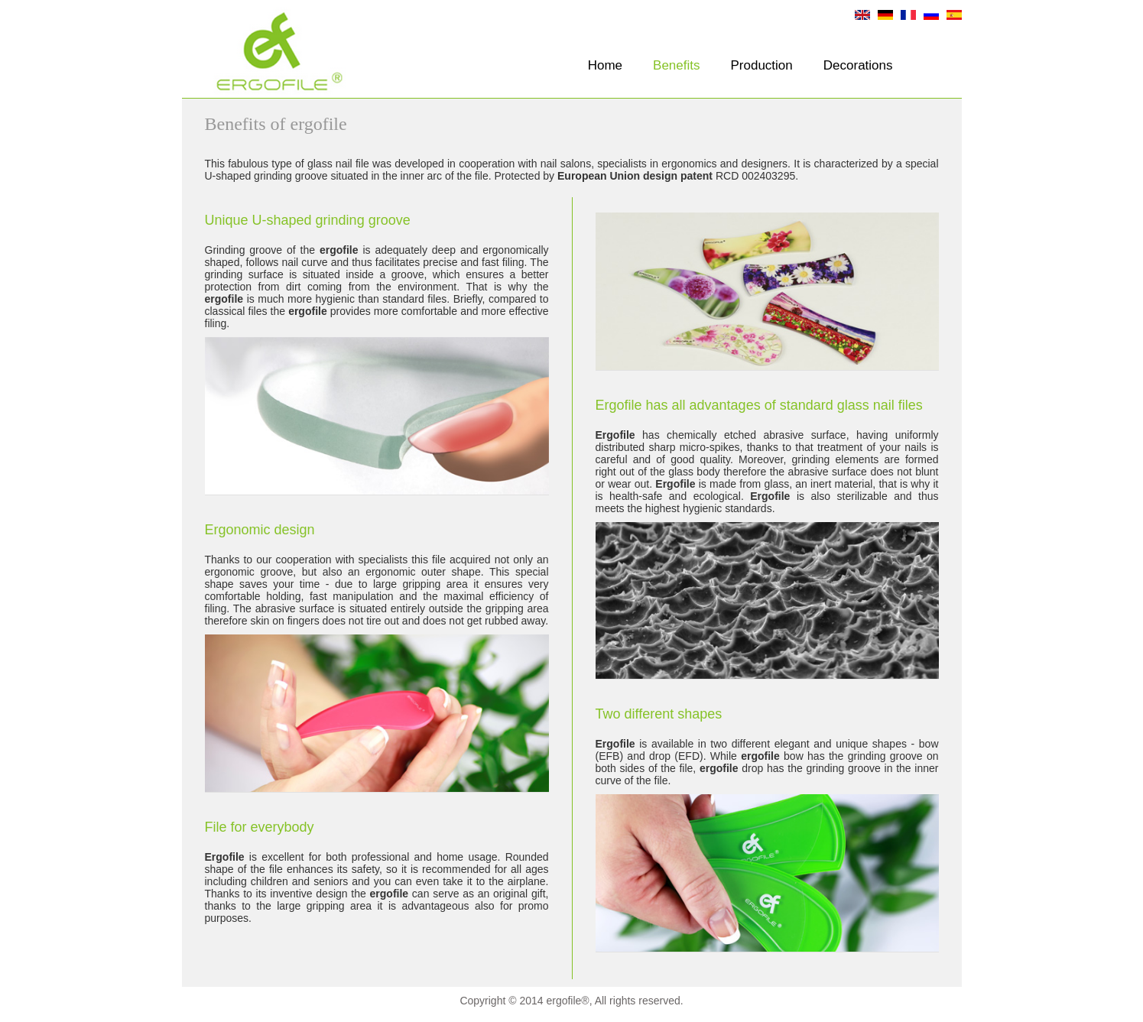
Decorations (858, 65)
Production (762, 65)
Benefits (676, 65)
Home (605, 65)
